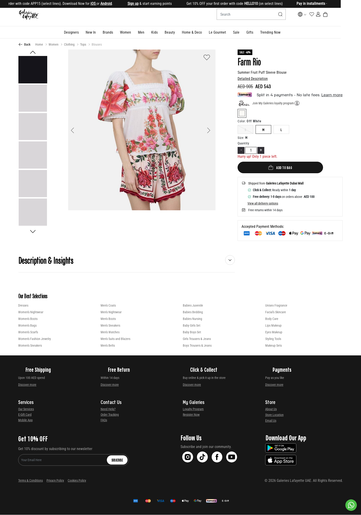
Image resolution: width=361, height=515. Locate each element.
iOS (108, 3)
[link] (118, 32)
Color (242, 121)
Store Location (274, 415)
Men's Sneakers (110, 326)
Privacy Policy (55, 481)
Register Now (191, 415)
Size (241, 138)
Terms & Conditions (30, 481)
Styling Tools (273, 339)
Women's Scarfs (28, 332)
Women (53, 45)
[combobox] (249, 17)
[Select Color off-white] (242, 114)
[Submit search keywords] (279, 17)
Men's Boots (108, 319)
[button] (81, 32)
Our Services (26, 409)
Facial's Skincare (275, 312)
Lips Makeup (273, 326)
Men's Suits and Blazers (115, 339)
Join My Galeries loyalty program (273, 103)
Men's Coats (108, 305)
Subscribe (117, 460)
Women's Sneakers (30, 346)
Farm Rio (249, 62)
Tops (83, 45)
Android (121, 3)
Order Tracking (110, 415)
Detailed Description (253, 79)
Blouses (97, 45)
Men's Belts (108, 346)
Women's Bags (27, 326)
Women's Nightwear (30, 312)
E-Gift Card (25, 415)
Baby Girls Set (191, 326)
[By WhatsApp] (351, 505)
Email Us (270, 421)
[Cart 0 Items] (340, 17)
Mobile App (25, 420)
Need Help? (108, 409)
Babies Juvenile (193, 305)
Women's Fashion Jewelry (34, 339)
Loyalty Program (193, 409)
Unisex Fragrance (276, 305)
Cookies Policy (77, 481)
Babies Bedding (193, 312)
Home (39, 45)
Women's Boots (28, 319)
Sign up (148, 3)
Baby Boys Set (192, 332)
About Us (271, 409)
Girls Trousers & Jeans (197, 339)
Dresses (23, 305)
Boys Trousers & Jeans (197, 346)
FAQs (104, 420)
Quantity (243, 143)
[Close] (344, 4)
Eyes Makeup (273, 332)
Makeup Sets (273, 346)
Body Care (271, 319)
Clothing (69, 45)
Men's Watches (110, 332)
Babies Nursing (192, 319)
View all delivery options (262, 203)
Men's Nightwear (111, 312)
